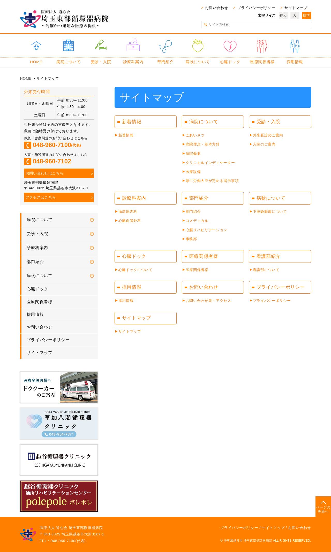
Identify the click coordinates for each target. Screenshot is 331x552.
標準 (306, 15)
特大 (283, 15)
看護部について (266, 270)
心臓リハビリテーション (207, 230)
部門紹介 (165, 62)
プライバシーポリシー (256, 8)
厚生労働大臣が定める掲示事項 (212, 181)
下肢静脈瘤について (270, 211)
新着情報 (126, 135)
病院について (68, 62)
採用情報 (295, 62)
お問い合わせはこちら (45, 173)
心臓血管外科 (129, 221)
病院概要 (193, 153)
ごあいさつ (195, 135)
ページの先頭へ (323, 509)
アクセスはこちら (41, 197)
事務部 (191, 239)
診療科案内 (133, 62)
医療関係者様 (262, 62)
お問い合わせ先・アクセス (208, 301)
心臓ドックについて (135, 270)
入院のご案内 (264, 144)
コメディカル (197, 221)
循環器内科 (128, 211)
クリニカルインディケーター (210, 163)
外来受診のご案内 (268, 135)
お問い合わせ (216, 8)
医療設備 (193, 172)
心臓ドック (230, 62)
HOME (36, 62)
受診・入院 (101, 62)
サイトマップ (295, 8)
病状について (198, 62)
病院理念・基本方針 (203, 144)
